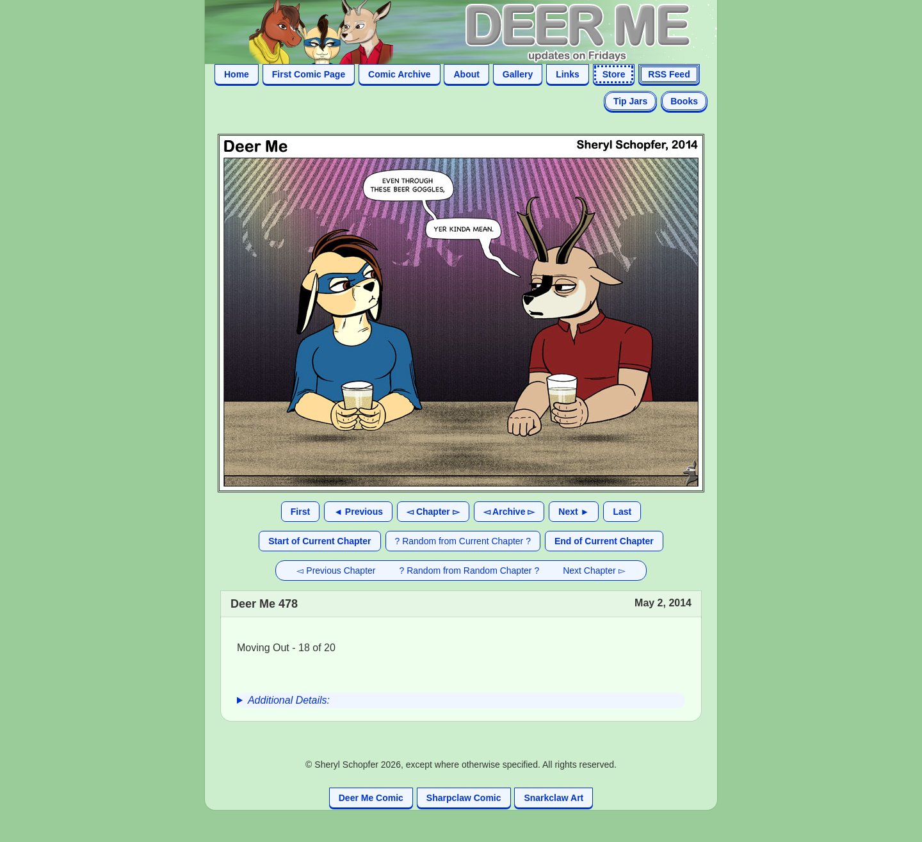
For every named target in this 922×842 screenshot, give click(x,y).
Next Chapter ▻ (594, 570)
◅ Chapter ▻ (433, 511)
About (466, 74)
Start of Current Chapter (319, 541)
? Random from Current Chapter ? (463, 541)
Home (236, 74)
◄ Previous (358, 511)
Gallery (518, 74)
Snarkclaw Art (553, 798)
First (300, 511)
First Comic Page (308, 74)
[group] (461, 700)
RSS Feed (669, 74)
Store (614, 74)
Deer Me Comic (371, 798)
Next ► (573, 511)
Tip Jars (630, 101)
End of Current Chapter (604, 541)
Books (684, 101)
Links (567, 74)
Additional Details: (289, 700)
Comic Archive (399, 74)
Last (622, 511)
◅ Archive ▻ (509, 511)
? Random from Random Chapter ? (470, 570)
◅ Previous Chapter (335, 570)
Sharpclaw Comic (463, 798)
